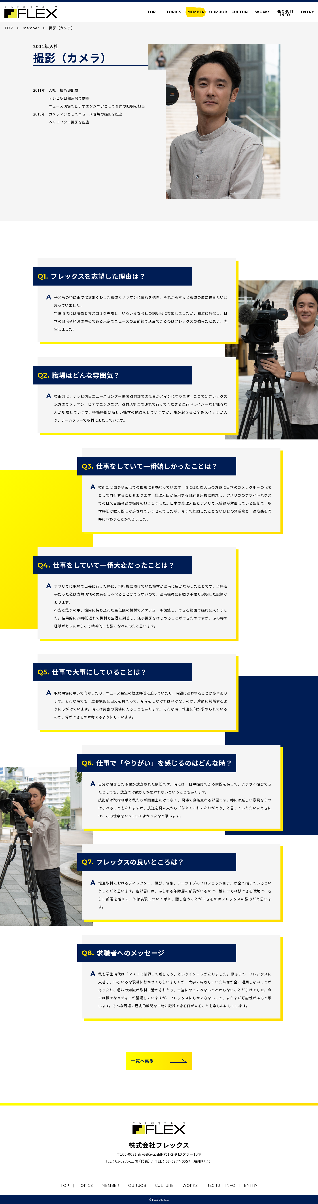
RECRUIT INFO (220, 1185)
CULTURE (240, 12)
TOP (8, 28)
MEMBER (196, 12)
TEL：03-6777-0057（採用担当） (184, 1161)
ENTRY (307, 12)
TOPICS (174, 12)
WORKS (263, 12)
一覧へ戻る (142, 1061)
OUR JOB (218, 12)
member (31, 28)
